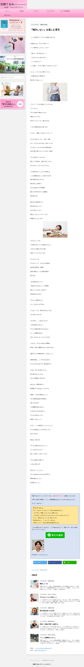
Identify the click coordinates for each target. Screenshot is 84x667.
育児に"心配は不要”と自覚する (49, 624)
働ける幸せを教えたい (41, 650)
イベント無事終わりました (48, 637)
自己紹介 (22, 11)
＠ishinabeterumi (43, 554)
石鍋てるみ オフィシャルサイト (42, 664)
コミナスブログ (50, 11)
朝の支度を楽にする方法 (47, 610)
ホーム (7, 11)
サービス (36, 11)
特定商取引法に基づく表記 (48, 660)
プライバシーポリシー (35, 660)
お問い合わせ (7, 15)
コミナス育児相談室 (65, 11)
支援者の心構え (43, 569)
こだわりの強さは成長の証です (43, 648)
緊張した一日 (44, 583)
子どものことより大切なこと (48, 597)
